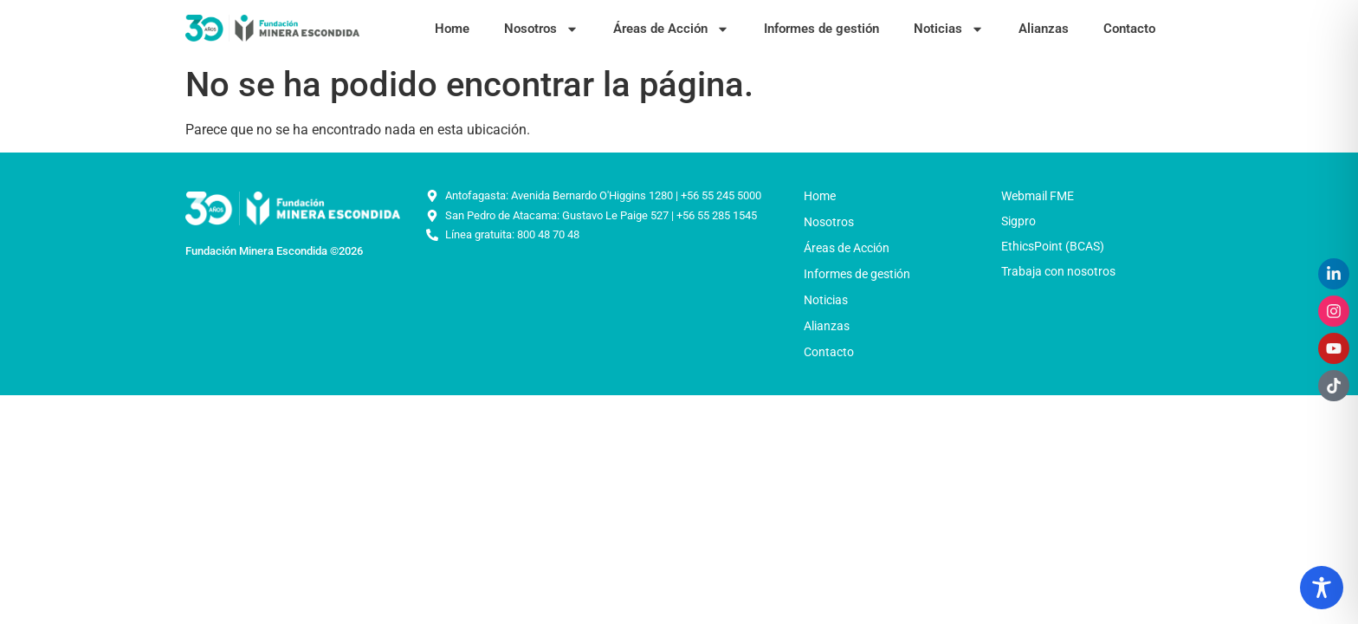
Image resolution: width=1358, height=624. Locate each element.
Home (452, 28)
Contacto (1129, 28)
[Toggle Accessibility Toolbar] (1321, 587)
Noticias (949, 29)
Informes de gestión (821, 28)
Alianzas (1043, 28)
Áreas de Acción (671, 29)
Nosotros (541, 29)
